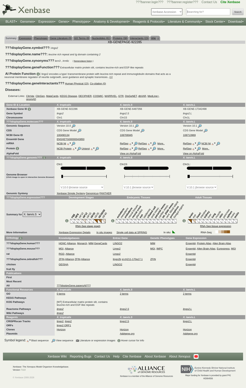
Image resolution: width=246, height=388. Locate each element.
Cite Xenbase (132, 356)
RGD (61, 253)
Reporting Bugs (80, 356)
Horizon (61, 329)
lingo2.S (124, 321)
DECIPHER (85, 96)
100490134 (63, 135)
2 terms (124, 293)
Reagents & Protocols (148, 21)
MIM (91, 243)
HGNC (62, 243)
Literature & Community (184, 21)
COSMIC (98, 96)
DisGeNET (131, 96)
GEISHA (63, 264)
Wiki (155, 38)
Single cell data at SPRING (131, 232)
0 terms (61, 293)
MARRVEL (111, 96)
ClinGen (40, 96)
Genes (63, 21)
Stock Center (214, 21)
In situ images (104, 232)
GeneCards (100, 243)
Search (238, 12)
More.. (161, 143)
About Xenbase (155, 356)
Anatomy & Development (111, 21)
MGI (61, 248)
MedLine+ (153, 96)
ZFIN (61, 259)
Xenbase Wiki (57, 356)
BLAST (10, 21)
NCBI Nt (61, 143)
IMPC (160, 248)
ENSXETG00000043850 (70, 139)
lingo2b (117, 259)
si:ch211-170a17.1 (132, 259)
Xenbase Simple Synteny (71, 193)
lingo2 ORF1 (64, 325)
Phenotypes (80, 21)
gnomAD (31, 99)
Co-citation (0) (98, 83)
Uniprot (85, 148)
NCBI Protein (64, 148)
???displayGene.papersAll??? (73, 285)
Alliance (71, 243)
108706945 (126, 135)
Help (116, 356)
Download (235, 21)
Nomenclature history (83, 61)
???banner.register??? (182, 2)
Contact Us (209, 2)
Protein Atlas (204, 243)
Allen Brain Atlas (222, 243)
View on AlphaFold (130, 153)
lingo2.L (187, 321)
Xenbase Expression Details (74, 232)
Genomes (27, 21)
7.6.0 (23, 370)
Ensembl (191, 243)
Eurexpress (223, 248)
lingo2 (60, 321)
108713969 (189, 135)
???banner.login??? (149, 2)
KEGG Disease (68, 96)
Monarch (82, 243)
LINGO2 (117, 243)
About (179, 356)
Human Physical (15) (77, 83)
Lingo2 (117, 248)
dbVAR (142, 96)
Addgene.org (127, 333)
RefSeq (124, 143)
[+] (111, 77)
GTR (120, 96)
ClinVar (30, 96)
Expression (46, 21)
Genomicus (92, 193)
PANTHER (105, 193)
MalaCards (52, 96)
